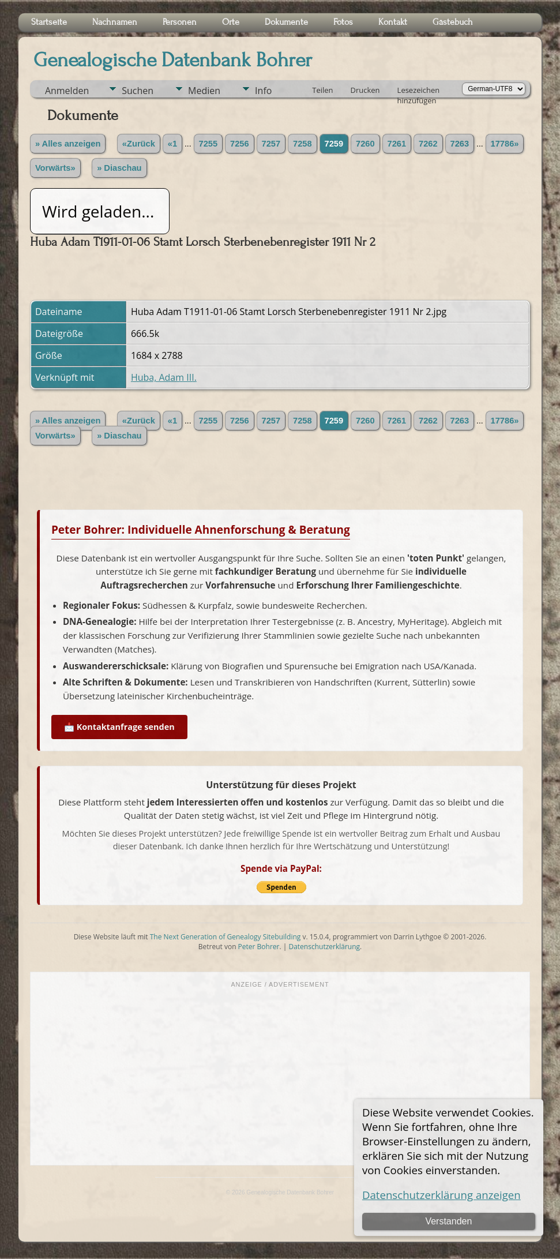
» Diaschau (119, 168)
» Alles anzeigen (68, 143)
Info (263, 90)
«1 (172, 143)
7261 (397, 143)
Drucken (365, 90)
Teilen (322, 90)
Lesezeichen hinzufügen (418, 91)
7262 (428, 143)
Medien (204, 90)
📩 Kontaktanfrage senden (119, 726)
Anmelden (67, 90)
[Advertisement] (280, 1075)
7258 (302, 143)
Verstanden (448, 1221)
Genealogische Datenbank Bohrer (172, 60)
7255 (208, 143)
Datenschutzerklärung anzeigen (441, 1194)
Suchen (137, 90)
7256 (239, 143)
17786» (505, 143)
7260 (365, 143)
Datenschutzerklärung (324, 946)
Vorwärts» (55, 168)
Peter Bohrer (259, 946)
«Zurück (138, 143)
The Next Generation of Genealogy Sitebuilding (225, 937)
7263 (459, 143)
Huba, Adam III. (164, 377)
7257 (271, 143)
